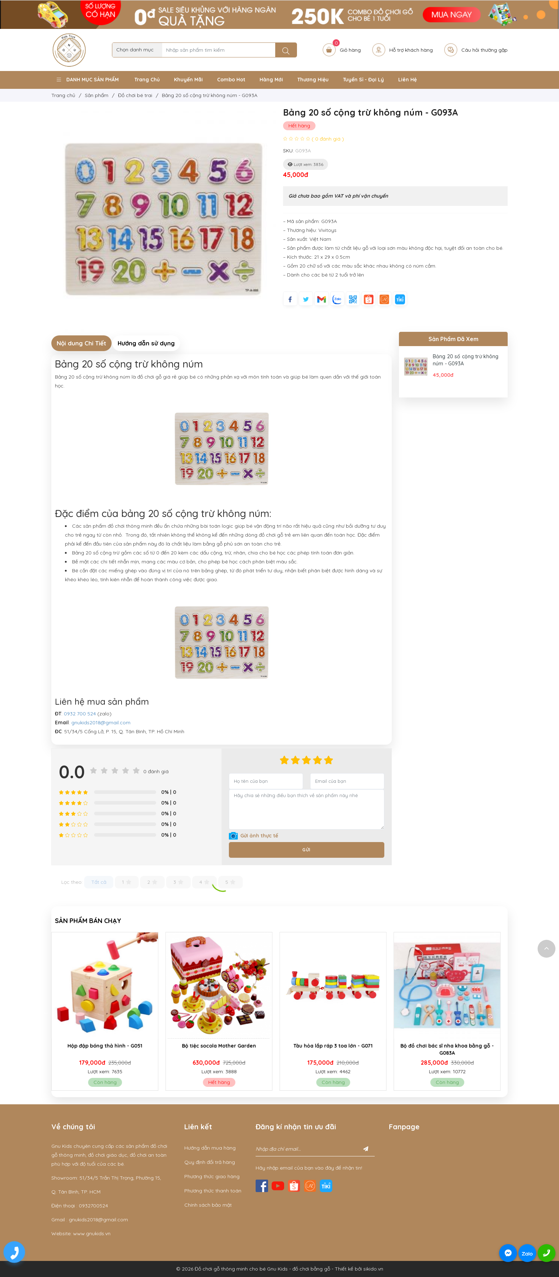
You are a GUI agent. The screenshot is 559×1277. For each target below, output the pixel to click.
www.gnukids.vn (92, 1233)
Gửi (306, 849)
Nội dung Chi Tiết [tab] (81, 343)
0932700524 (93, 1205)
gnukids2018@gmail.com (100, 722)
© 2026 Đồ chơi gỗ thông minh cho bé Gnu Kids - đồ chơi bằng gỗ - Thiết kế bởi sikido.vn (279, 1269)
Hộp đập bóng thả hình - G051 (108, 1046)
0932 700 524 (80, 713)
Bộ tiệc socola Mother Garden (222, 1046)
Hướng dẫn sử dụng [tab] (146, 343)
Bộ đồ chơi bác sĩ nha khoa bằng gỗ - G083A (450, 1049)
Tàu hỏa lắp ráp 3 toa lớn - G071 (336, 1046)
